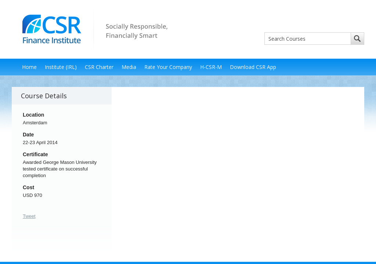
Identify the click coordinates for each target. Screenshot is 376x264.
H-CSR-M (211, 66)
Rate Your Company (168, 66)
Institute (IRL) (61, 66)
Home (29, 66)
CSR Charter (99, 66)
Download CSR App (253, 66)
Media (129, 66)
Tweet (29, 216)
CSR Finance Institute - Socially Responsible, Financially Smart (92, 29)
